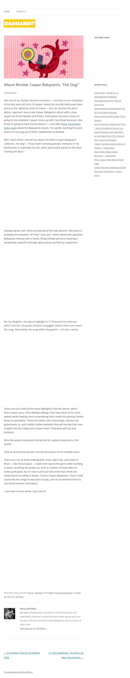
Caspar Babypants (63, 592)
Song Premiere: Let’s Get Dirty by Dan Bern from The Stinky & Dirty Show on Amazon (109, 136)
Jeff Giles (19, 596)
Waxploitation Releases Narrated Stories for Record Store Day (107, 100)
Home (7, 11)
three (64, 124)
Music (31, 592)
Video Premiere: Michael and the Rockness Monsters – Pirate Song (110, 171)
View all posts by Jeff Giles (33, 628)
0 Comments (10, 92)
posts (14, 127)
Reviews (39, 592)
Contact (21, 11)
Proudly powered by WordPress (18, 672)
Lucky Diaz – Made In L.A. (106, 92)
